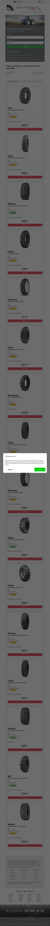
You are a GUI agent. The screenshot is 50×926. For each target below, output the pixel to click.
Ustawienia (10, 469)
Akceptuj (40, 469)
